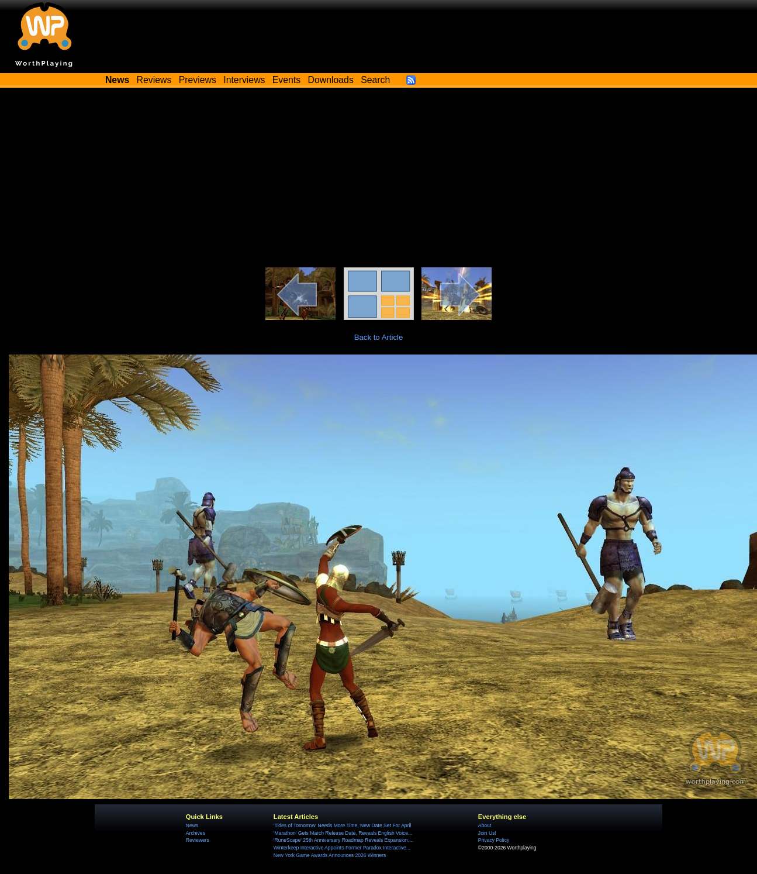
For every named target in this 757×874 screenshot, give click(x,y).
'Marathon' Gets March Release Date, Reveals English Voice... (343, 833)
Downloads (331, 80)
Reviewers (197, 840)
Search (375, 80)
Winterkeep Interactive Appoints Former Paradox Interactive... (342, 848)
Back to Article (378, 337)
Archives (195, 833)
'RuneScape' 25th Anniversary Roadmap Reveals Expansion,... (343, 840)
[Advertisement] (378, 179)
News (192, 825)
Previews (197, 80)
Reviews (154, 80)
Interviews (244, 80)
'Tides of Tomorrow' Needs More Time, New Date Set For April (342, 825)
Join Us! (487, 833)
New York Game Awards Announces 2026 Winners (330, 855)
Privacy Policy (493, 840)
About (484, 825)
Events (286, 80)
